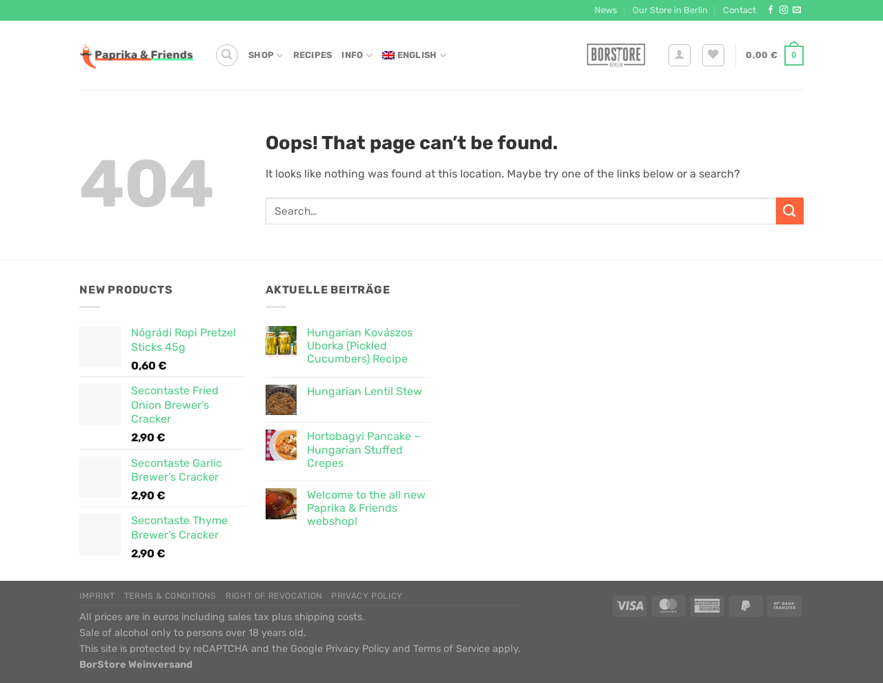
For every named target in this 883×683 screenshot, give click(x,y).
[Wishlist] (713, 55)
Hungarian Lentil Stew (364, 391)
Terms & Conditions (170, 596)
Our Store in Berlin (670, 10)
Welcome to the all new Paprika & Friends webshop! (366, 508)
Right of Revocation (274, 596)
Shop (265, 55)
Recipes (313, 55)
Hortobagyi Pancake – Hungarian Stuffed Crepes (363, 449)
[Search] (227, 55)
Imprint (97, 596)
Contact (739, 10)
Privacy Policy (367, 596)
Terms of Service (451, 649)
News (606, 10)
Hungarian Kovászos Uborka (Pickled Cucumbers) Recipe (360, 345)
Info (356, 55)
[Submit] (790, 211)
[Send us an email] (797, 10)
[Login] (679, 55)
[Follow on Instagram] (784, 10)
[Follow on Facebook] (770, 10)
